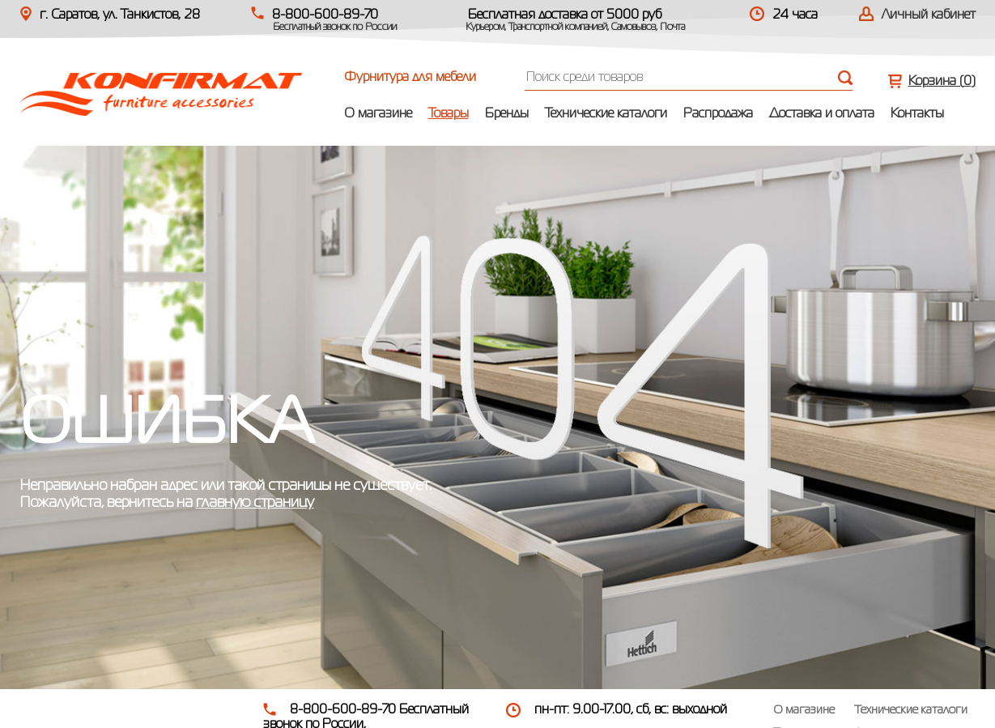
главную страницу (255, 502)
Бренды (507, 114)
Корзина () (942, 81)
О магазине (378, 114)
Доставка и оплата (821, 114)
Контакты (917, 114)
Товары (448, 114)
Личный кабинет (929, 15)
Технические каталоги (606, 114)
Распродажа (718, 114)
